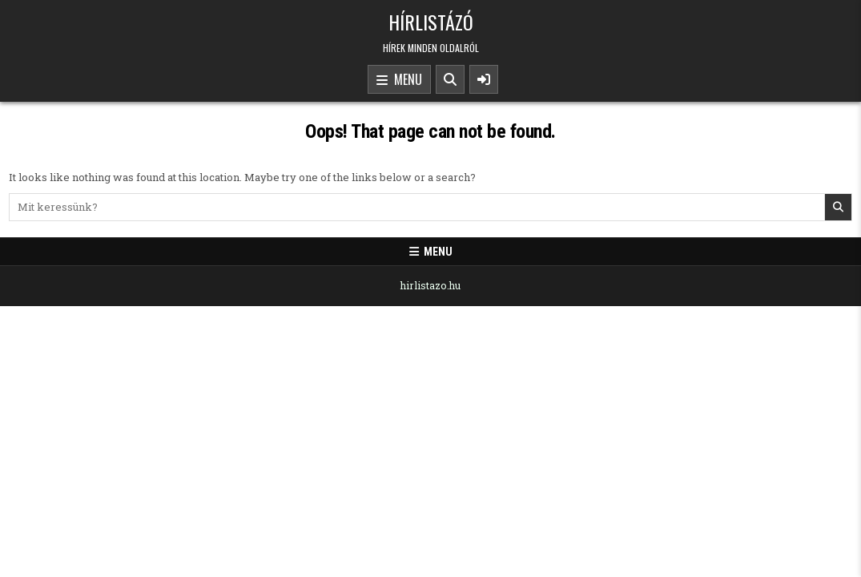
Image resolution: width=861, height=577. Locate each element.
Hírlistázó (430, 21)
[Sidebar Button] (483, 79)
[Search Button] (450, 79)
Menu (399, 80)
